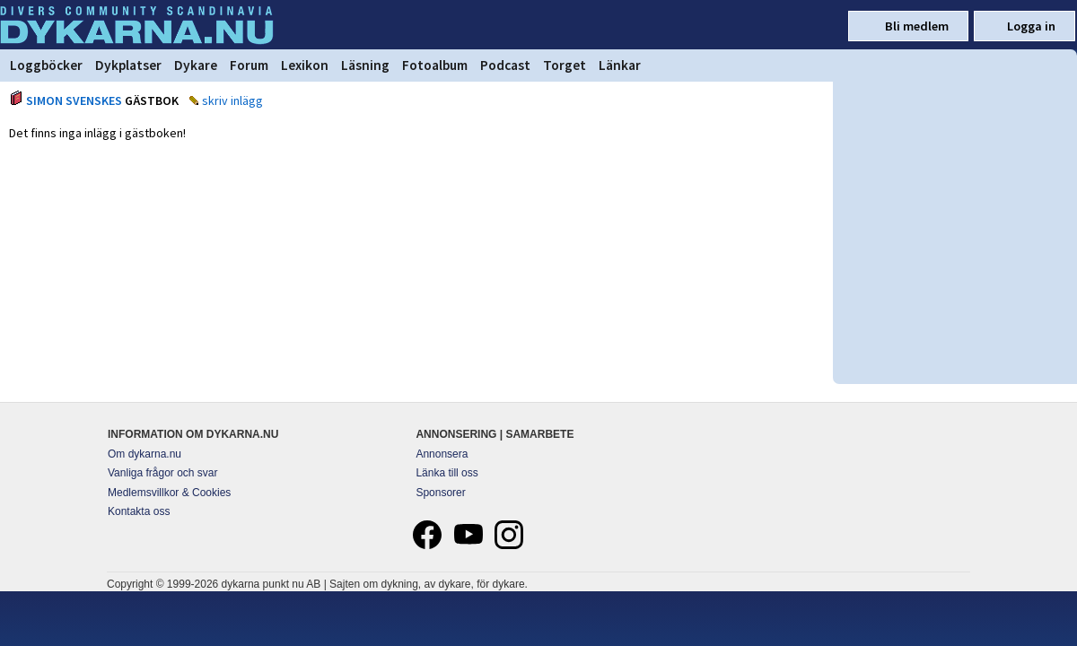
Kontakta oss (139, 511)
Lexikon (304, 65)
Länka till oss (446, 473)
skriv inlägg (232, 100)
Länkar (620, 65)
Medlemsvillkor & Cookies (169, 492)
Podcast (505, 65)
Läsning (365, 65)
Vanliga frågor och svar (163, 473)
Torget (564, 65)
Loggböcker (46, 65)
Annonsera (442, 454)
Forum (249, 65)
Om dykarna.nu (144, 454)
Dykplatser (128, 65)
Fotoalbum (435, 65)
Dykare (195, 65)
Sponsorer (440, 492)
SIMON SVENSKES (74, 100)
